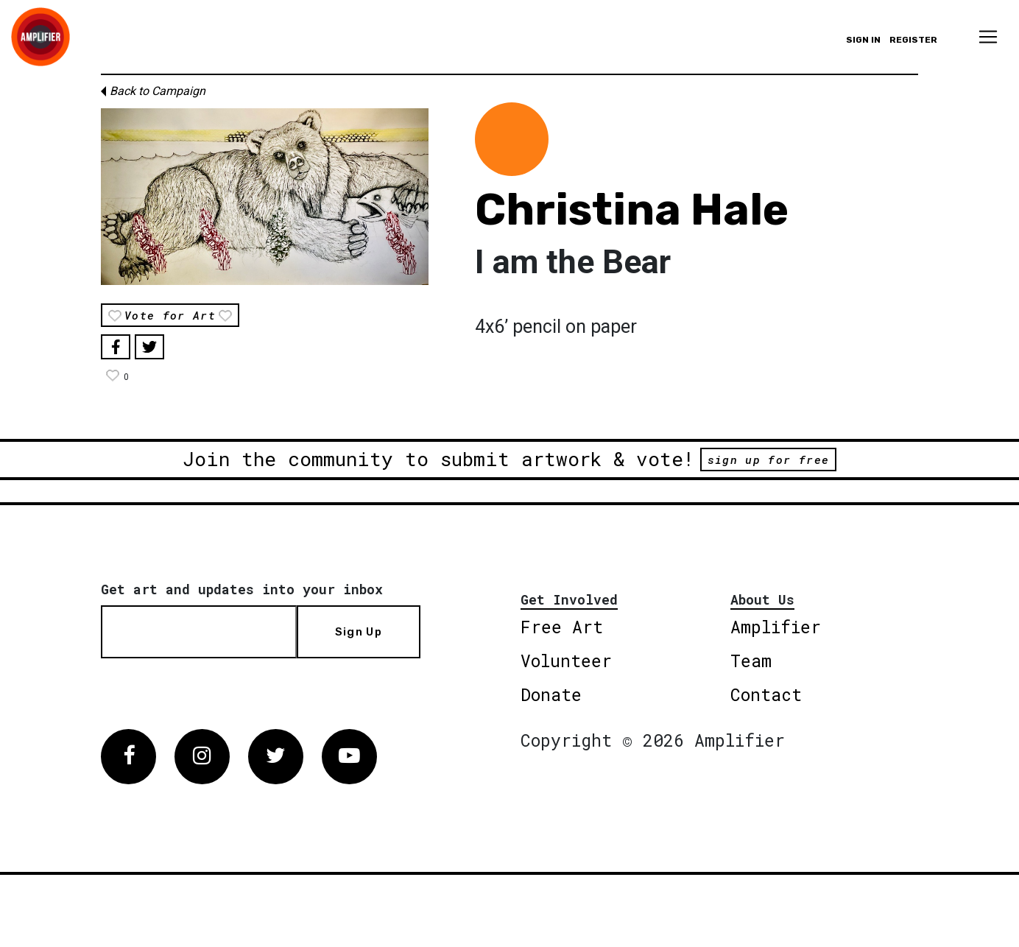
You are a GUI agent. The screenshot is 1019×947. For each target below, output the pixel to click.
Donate (551, 694)
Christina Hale (632, 209)
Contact (766, 694)
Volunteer (566, 660)
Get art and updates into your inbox (242, 589)
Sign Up (358, 631)
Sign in (863, 40)
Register (913, 40)
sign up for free (768, 459)
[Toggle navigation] (988, 37)
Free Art (562, 627)
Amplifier (775, 627)
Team (751, 660)
